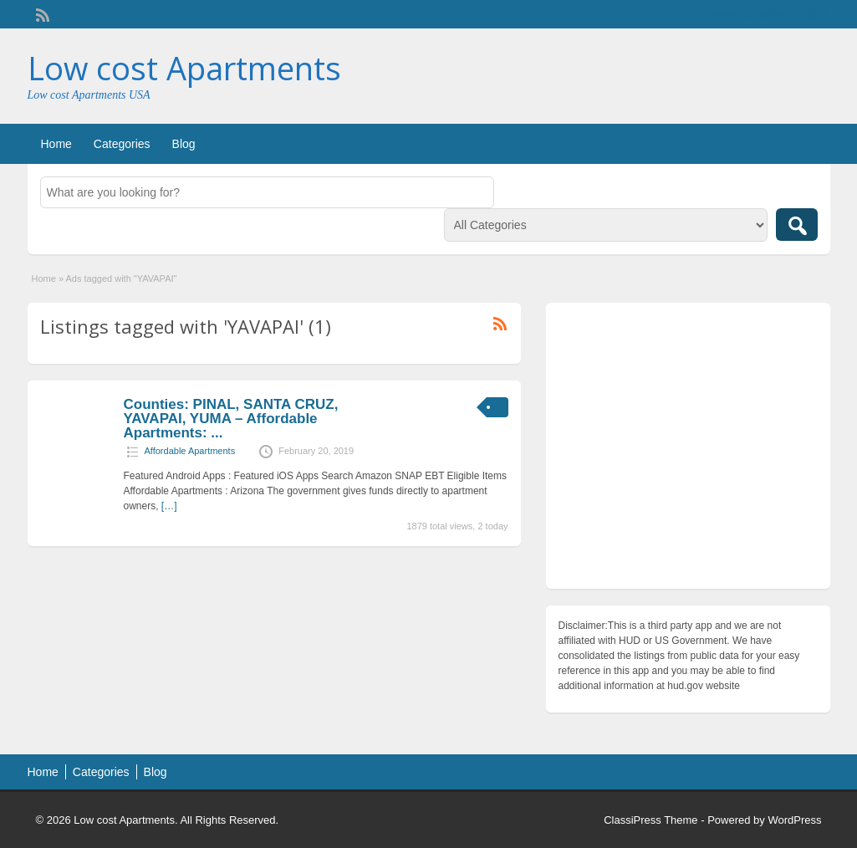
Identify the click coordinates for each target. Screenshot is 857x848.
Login (809, 14)
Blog (184, 144)
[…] (169, 506)
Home (56, 144)
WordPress (794, 820)
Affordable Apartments (190, 451)
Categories (122, 144)
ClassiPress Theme (650, 820)
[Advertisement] (688, 449)
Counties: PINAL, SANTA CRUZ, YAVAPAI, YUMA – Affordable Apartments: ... (231, 418)
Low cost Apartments (184, 67)
